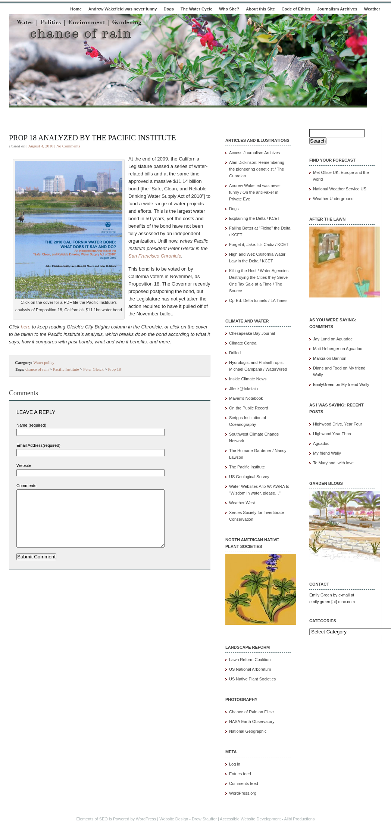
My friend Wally (355, 384)
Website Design (173, 819)
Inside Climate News (247, 379)
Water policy (44, 362)
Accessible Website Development (250, 819)
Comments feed (243, 783)
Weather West (242, 503)
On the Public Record (248, 408)
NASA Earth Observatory (252, 721)
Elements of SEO (92, 819)
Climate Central (243, 343)
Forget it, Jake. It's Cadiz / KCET (258, 244)
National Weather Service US (339, 189)
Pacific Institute (66, 369)
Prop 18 (114, 369)
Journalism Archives (337, 9)
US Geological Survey (249, 476)
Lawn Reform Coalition (249, 659)
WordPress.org (242, 793)
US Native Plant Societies (252, 679)
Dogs (169, 9)
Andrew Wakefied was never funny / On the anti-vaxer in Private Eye (255, 192)
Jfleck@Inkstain (243, 388)
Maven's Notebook (246, 398)
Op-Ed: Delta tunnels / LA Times (258, 300)
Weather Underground (333, 198)
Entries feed (240, 774)
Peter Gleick (93, 369)
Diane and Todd (327, 368)
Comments (26, 485)
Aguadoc (344, 339)
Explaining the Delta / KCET (254, 218)
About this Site (260, 9)
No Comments (68, 146)
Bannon (339, 358)
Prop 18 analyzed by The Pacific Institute (92, 138)
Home (76, 9)
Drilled (235, 352)
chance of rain (37, 369)
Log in (234, 764)
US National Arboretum (250, 669)
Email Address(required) (38, 445)
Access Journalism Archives (254, 152)
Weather (372, 9)
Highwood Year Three (333, 433)
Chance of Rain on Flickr (251, 712)
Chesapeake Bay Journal (252, 333)
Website (23, 465)
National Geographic (247, 731)
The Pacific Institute (247, 467)
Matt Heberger (326, 348)
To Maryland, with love (333, 463)
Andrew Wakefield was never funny (122, 9)
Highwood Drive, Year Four (337, 424)
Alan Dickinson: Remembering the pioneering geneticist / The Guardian (256, 169)
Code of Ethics (296, 9)
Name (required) (31, 425)
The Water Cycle (196, 9)
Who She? (229, 9)
